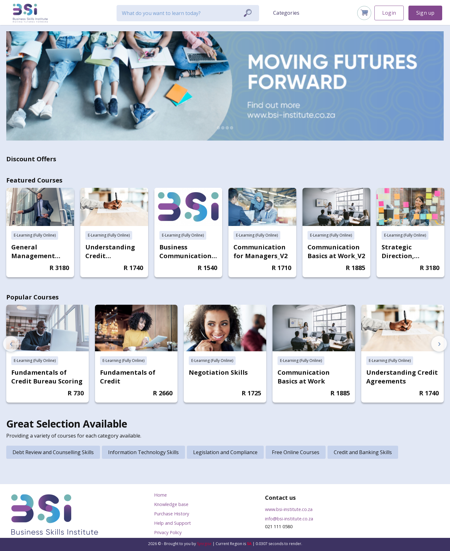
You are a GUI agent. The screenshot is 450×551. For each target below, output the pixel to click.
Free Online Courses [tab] (295, 452)
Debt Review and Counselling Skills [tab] (53, 452)
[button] (287, 12)
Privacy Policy (168, 532)
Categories (286, 12)
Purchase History (171, 514)
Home (160, 495)
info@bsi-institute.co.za (289, 519)
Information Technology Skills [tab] (143, 452)
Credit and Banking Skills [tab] (363, 452)
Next (439, 344)
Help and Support (172, 523)
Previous (11, 344)
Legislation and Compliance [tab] (225, 452)
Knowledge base (171, 504)
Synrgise (204, 543)
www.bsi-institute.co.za (288, 509)
